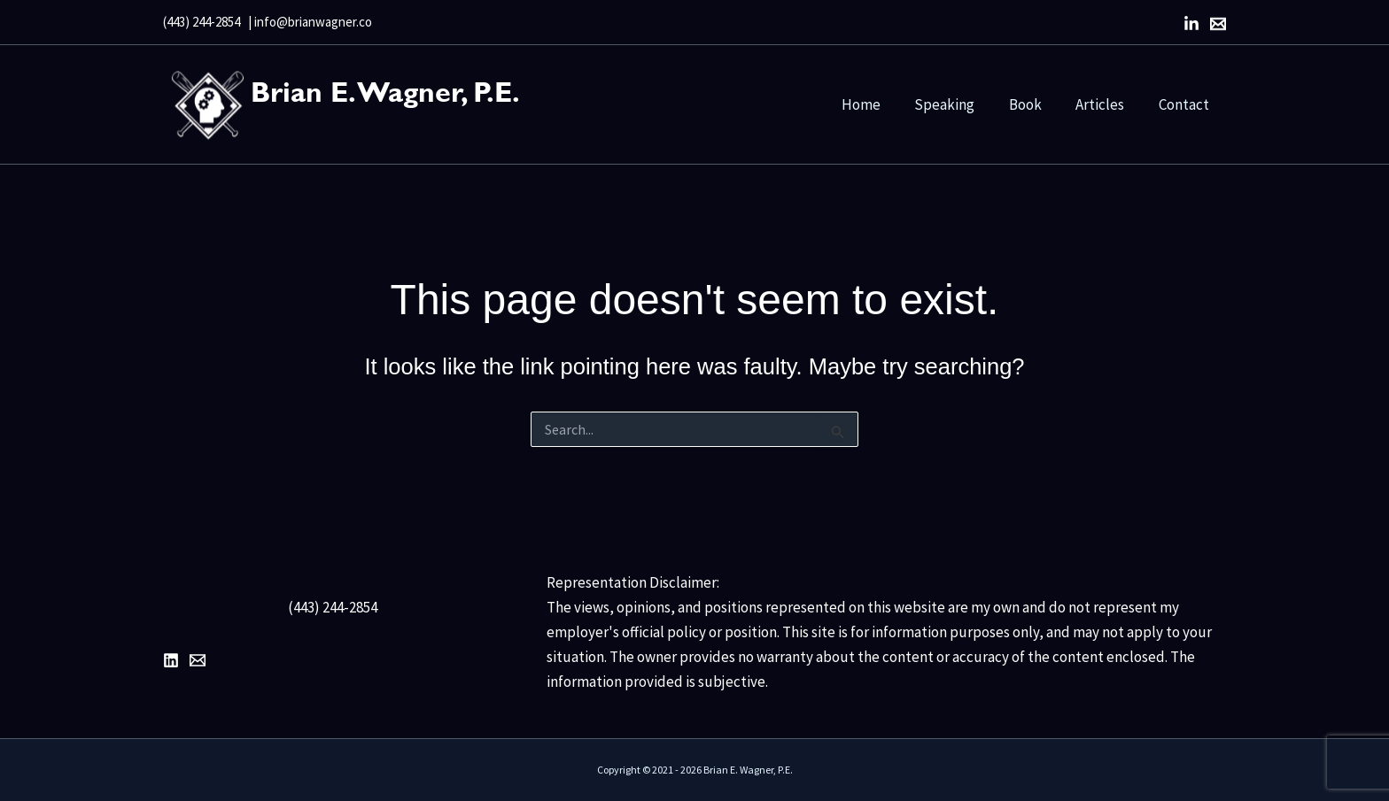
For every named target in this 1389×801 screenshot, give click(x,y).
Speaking (958, 104)
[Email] (1218, 24)
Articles (1106, 104)
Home (878, 104)
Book (1035, 104)
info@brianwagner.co (313, 21)
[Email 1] (198, 660)
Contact (1185, 104)
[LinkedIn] (1191, 24)
